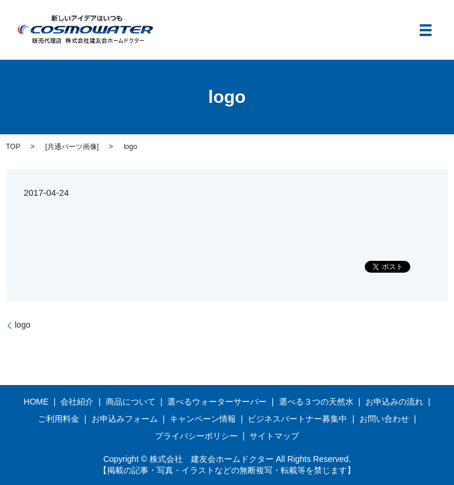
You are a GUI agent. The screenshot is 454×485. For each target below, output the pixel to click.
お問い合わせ (384, 418)
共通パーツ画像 (72, 147)
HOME (36, 401)
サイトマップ (274, 436)
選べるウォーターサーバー (217, 401)
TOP (13, 147)
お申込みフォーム (125, 418)
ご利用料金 (58, 418)
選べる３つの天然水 (316, 401)
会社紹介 (76, 401)
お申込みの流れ (394, 401)
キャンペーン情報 (203, 418)
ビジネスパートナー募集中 (297, 418)
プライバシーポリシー (196, 436)
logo (22, 324)
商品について (130, 401)
